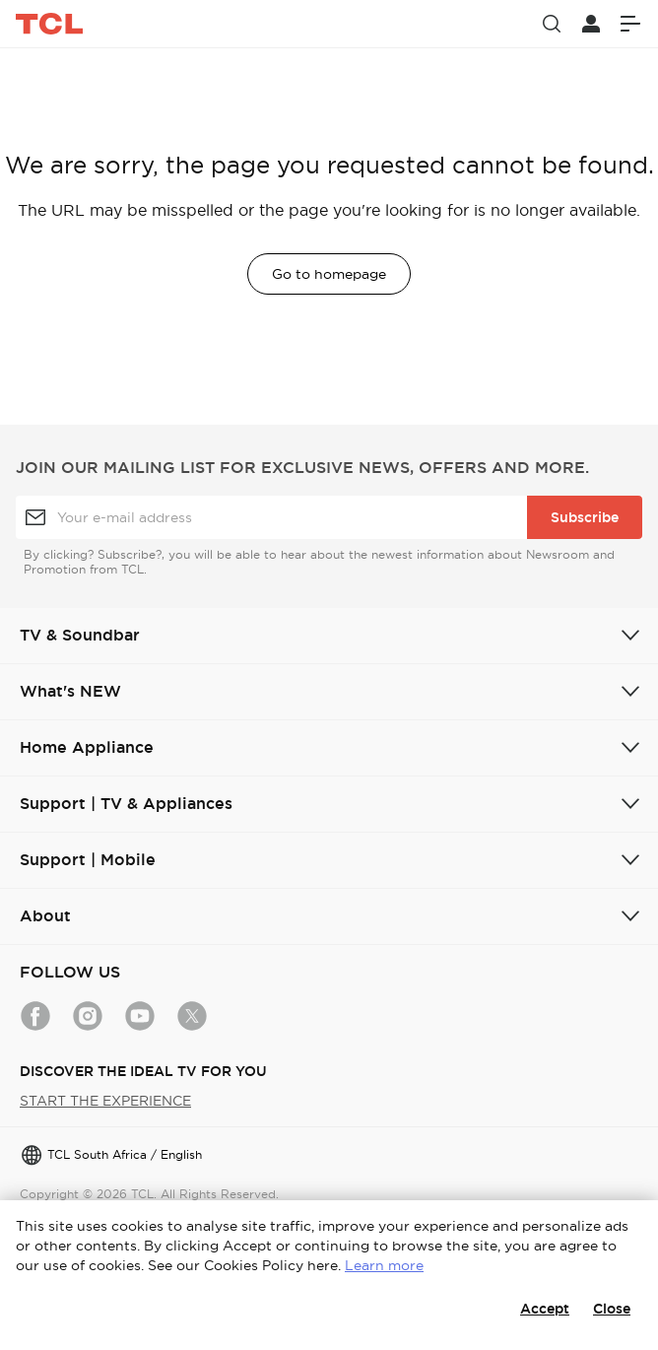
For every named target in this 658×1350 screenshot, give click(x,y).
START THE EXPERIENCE (105, 1101)
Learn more (384, 1265)
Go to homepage (329, 274)
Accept (544, 1308)
